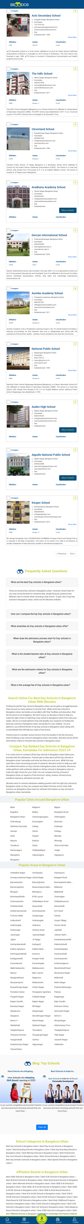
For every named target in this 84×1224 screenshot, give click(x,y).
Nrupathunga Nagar (19, 987)
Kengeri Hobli (38, 958)
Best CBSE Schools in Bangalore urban (23, 1177)
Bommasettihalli (17, 896)
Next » (73, 553)
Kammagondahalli (18, 954)
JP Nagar (36, 939)
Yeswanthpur (16, 1049)
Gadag (35, 826)
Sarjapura (14, 1016)
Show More (72, 37)
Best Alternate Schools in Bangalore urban (31, 1183)
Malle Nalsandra (17, 968)
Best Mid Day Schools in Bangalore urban (40, 1153)
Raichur (35, 841)
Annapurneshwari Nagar (21, 877)
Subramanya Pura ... (63, 1025)
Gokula (57, 916)
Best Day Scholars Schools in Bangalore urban (26, 1160)
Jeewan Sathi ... (61, 935)
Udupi (34, 845)
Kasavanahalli (60, 954)
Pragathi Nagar (17, 997)
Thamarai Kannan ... (19, 1035)
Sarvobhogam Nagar (41, 1016)
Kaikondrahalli (60, 944)
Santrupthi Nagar (61, 1011)
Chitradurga (15, 821)
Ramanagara (16, 850)
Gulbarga (58, 826)
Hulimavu (36, 925)
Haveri (35, 831)
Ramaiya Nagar (17, 1006)
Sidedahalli (15, 1025)
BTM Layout (37, 896)
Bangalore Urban (17, 817)
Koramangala (38, 963)
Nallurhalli (58, 978)
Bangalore (14, 860)
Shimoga (58, 841)
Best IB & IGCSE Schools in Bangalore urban (41, 1193)
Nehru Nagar (60, 982)
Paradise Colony (17, 992)
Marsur (13, 973)
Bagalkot (14, 812)
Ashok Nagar (38, 877)
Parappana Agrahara (41, 992)
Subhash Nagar (39, 1025)
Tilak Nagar (59, 1035)
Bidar (12, 807)
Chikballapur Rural (40, 901)
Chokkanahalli (16, 906)
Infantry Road (38, 930)
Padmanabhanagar (62, 987)
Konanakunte (16, 963)
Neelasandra (37, 982)
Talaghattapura (17, 1030)
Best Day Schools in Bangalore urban (22, 1146)
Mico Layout (37, 973)
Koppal (35, 836)
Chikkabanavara (61, 901)
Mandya (57, 836)
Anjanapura (59, 873)
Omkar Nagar (38, 987)
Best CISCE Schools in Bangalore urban (49, 1204)
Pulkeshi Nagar (39, 997)
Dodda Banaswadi (18, 911)
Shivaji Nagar (60, 1020)
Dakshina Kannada (18, 826)
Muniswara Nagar (62, 973)
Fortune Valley (16, 916)
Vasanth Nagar (61, 1039)
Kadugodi (36, 944)
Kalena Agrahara (17, 949)
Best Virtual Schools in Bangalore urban (57, 1156)
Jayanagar (15, 935)
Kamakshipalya (61, 949)
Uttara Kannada (61, 845)
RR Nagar (36, 1006)
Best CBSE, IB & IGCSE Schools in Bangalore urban (44, 1187)
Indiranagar (15, 930)
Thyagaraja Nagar (40, 1035)
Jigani (13, 939)
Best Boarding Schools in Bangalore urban (31, 1149)
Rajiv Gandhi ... (60, 1001)
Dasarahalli (37, 906)
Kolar (12, 836)
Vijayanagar (37, 1044)
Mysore (13, 841)
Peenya (57, 992)
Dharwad (58, 821)
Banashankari (16, 882)
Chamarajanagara (40, 817)
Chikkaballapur (38, 850)
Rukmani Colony (61, 1006)
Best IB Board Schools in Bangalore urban (24, 1180)
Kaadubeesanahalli (62, 939)
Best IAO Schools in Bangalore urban (48, 1207)
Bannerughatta (17, 887)
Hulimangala (15, 925)
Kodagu (57, 831)
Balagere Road (60, 877)
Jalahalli (58, 930)
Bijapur (57, 807)
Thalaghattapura (61, 1030)
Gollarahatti (15, 920)
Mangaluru (15, 855)
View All (42, 1127)
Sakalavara (15, 1011)
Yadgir (57, 850)
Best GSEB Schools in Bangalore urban (54, 1210)
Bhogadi (14, 892)
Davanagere (37, 821)
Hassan (13, 831)
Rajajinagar (59, 997)
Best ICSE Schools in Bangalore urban (57, 1177)
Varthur (35, 1039)
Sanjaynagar (37, 1011)
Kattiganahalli (16, 958)
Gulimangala (37, 920)
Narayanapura (16, 982)
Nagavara (36, 978)
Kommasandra (60, 958)
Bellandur (58, 887)
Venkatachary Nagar (19, 1044)
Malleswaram (38, 968)
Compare (14, 11)
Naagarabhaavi (17, 978)
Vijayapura (59, 855)
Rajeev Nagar (38, 1001)
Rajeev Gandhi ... (17, 1001)
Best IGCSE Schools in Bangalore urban (55, 1197)
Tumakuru (14, 845)
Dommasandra (38, 911)
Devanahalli (59, 906)
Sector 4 (13, 1020)
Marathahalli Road (62, 968)
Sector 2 (57, 1016)
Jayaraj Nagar (38, 935)
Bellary (35, 812)
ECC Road (58, 911)
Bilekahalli (58, 892)
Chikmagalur (59, 817)
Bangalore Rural (61, 812)
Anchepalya (37, 873)
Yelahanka (58, 1044)
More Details (68, 210)
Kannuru (36, 954)
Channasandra (16, 901)
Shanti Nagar (38, 1020)
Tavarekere (37, 1030)
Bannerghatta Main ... (63, 882)
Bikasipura (37, 892)
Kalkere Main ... (39, 949)
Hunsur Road (60, 925)
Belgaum (36, 807)
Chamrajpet (59, 896)
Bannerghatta (38, 882)
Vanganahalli (16, 1039)
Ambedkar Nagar (17, 873)
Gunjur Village (60, 920)
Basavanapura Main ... (42, 887)
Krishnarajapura (61, 963)
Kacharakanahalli (18, 944)
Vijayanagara (38, 855)
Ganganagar (37, 916)
